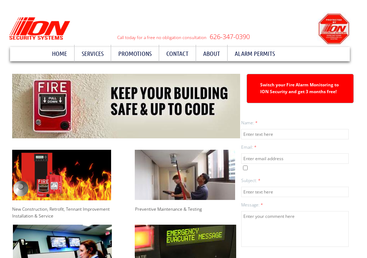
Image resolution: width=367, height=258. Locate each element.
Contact (177, 53)
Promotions (135, 53)
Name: (249, 123)
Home (59, 53)
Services (93, 53)
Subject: (251, 180)
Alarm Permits (255, 53)
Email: (249, 147)
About (211, 53)
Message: (252, 205)
